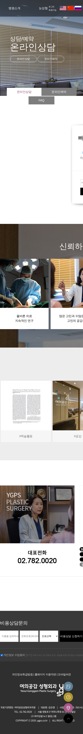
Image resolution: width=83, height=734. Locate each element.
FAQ (41, 100)
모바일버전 (64, 674)
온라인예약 (50, 58)
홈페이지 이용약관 (45, 674)
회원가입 (52, 10)
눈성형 (43, 8)
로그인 (51, 7)
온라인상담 (23, 58)
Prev (4, 412)
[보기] (29, 655)
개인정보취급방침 (22, 674)
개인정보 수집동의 (14, 655)
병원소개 (14, 8)
